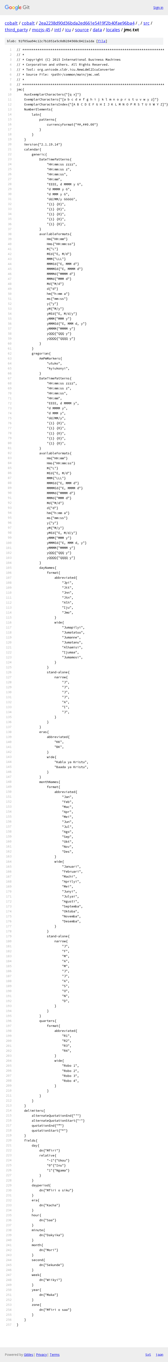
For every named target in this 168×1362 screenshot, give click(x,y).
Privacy (41, 1354)
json (159, 1354)
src (146, 23)
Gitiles (28, 1354)
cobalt (11, 23)
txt (148, 1354)
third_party (16, 29)
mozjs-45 (41, 29)
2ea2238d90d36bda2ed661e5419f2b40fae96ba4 (86, 23)
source (82, 29)
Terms (55, 1354)
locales (113, 29)
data (97, 29)
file (102, 41)
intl (57, 29)
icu (68, 29)
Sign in (158, 7)
